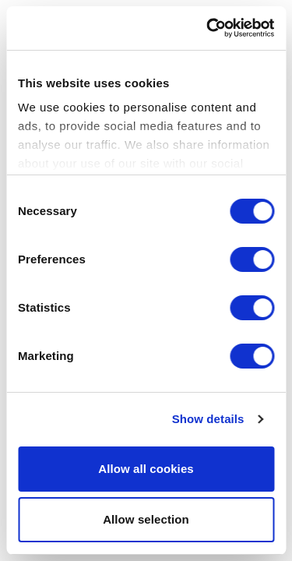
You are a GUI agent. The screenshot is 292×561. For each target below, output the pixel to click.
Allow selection (146, 519)
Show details (208, 420)
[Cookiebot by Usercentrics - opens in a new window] (208, 28)
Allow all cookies (146, 468)
